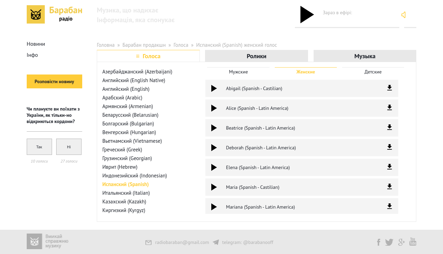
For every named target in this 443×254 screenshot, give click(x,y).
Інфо (32, 54)
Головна (106, 45)
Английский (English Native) (133, 80)
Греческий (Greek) (122, 149)
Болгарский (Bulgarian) (128, 123)
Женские (306, 72)
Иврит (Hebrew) (119, 167)
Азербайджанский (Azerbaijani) (137, 71)
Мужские (238, 72)
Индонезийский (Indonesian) (134, 175)
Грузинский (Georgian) (127, 158)
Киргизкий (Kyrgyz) (123, 210)
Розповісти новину (54, 81)
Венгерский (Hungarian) (129, 132)
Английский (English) (126, 89)
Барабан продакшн (144, 45)
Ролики (256, 56)
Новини (36, 43)
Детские (373, 72)
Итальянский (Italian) (126, 193)
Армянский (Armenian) (127, 106)
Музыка (364, 56)
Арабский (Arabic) (122, 97)
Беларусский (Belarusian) (130, 115)
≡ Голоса (148, 56)
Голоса (180, 45)
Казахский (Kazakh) (124, 201)
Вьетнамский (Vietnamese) (132, 141)
